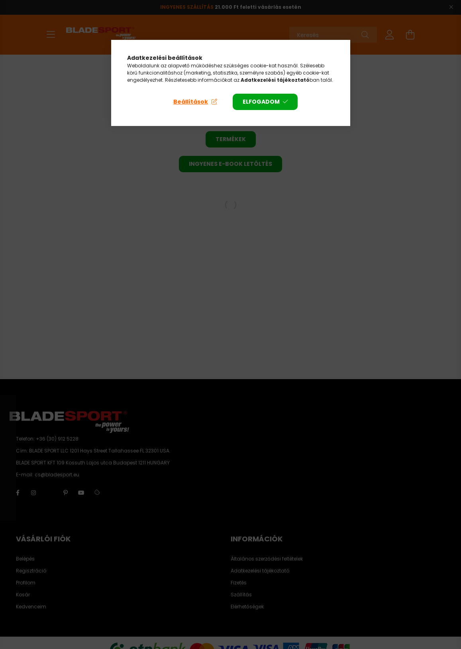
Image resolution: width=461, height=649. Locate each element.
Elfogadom (261, 102)
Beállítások (190, 102)
